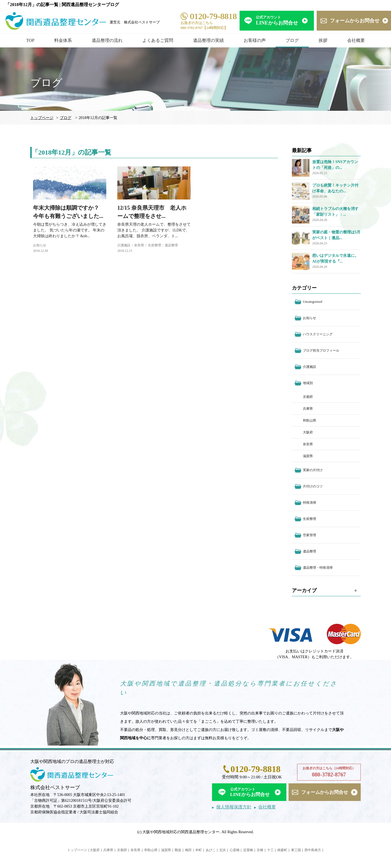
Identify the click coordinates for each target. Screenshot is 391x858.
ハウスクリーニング (318, 334)
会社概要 (356, 40)
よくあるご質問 (157, 40)
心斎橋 (235, 850)
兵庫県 (308, 409)
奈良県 (139, 245)
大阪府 (308, 432)
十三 (270, 850)
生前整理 (154, 245)
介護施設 (124, 245)
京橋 (260, 850)
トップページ (41, 118)
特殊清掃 (309, 502)
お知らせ (39, 245)
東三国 (296, 850)
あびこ (211, 850)
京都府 (308, 397)
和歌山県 (309, 420)
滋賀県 (308, 456)
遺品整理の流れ (107, 40)
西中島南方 (313, 850)
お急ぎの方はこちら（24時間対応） (329, 772)
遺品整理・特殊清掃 (318, 568)
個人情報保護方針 (233, 807)
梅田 (188, 850)
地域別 (308, 383)
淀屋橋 (248, 850)
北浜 (222, 850)
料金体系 (63, 40)
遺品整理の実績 (208, 40)
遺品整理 (171, 245)
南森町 (282, 850)
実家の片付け (313, 470)
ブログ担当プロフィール (321, 350)
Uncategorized (312, 302)
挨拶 (323, 40)
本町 (198, 850)
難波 (178, 850)
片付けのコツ (313, 486)
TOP (30, 40)
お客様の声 (255, 40)
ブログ (292, 40)
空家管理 (309, 535)
